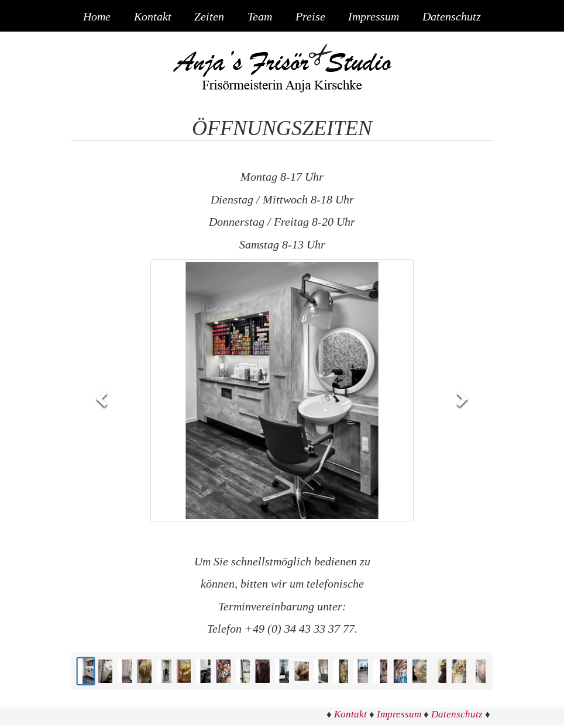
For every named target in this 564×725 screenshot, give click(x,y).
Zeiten (209, 17)
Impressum (373, 17)
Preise (310, 17)
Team (259, 17)
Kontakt (152, 17)
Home (97, 17)
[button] (103, 398)
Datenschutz (451, 17)
